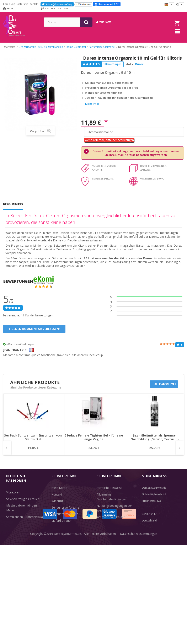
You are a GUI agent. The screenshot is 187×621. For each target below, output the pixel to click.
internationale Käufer (111, 521)
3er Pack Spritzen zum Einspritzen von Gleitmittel (33, 441)
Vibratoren (13, 496)
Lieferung (22, 3)
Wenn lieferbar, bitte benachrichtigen (109, 144)
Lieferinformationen (65, 518)
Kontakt (34, 3)
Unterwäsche (15, 545)
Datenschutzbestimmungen (138, 615)
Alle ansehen (164, 388)
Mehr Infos (92, 108)
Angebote (15, 565)
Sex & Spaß (14, 558)
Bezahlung (9, 3)
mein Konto (138, 22)
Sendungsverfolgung (65, 512)
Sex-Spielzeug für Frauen (22, 503)
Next (180, 452)
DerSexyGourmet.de (67, 615)
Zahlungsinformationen (67, 531)
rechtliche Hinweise (109, 492)
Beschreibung (13, 208)
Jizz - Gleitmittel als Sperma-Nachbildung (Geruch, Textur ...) (154, 441)
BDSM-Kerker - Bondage (23, 527)
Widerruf (57, 505)
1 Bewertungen (112, 68)
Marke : (130, 68)
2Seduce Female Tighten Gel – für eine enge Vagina (94, 441)
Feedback (103, 534)
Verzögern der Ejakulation (23, 552)
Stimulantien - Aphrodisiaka (24, 521)
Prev (7, 452)
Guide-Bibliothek (108, 528)
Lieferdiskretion (62, 525)
